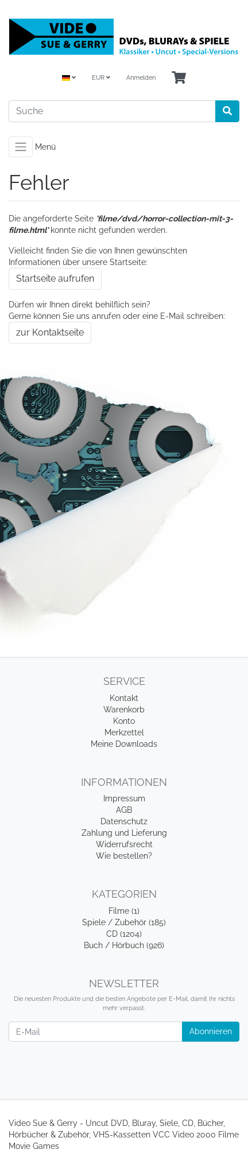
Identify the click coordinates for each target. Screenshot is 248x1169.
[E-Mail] (96, 1032)
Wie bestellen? (124, 855)
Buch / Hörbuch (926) (124, 945)
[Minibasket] (179, 78)
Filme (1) (124, 910)
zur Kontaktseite (50, 332)
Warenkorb (124, 709)
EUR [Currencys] (101, 77)
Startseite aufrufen (55, 278)
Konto (124, 721)
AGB (124, 810)
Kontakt (124, 698)
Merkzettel (124, 732)
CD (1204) (124, 933)
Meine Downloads (124, 744)
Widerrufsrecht (124, 844)
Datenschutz (124, 821)
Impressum (124, 798)
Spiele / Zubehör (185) (124, 922)
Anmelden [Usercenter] (141, 77)
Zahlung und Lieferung (124, 832)
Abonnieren (210, 1031)
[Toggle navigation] (21, 147)
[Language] (69, 78)
